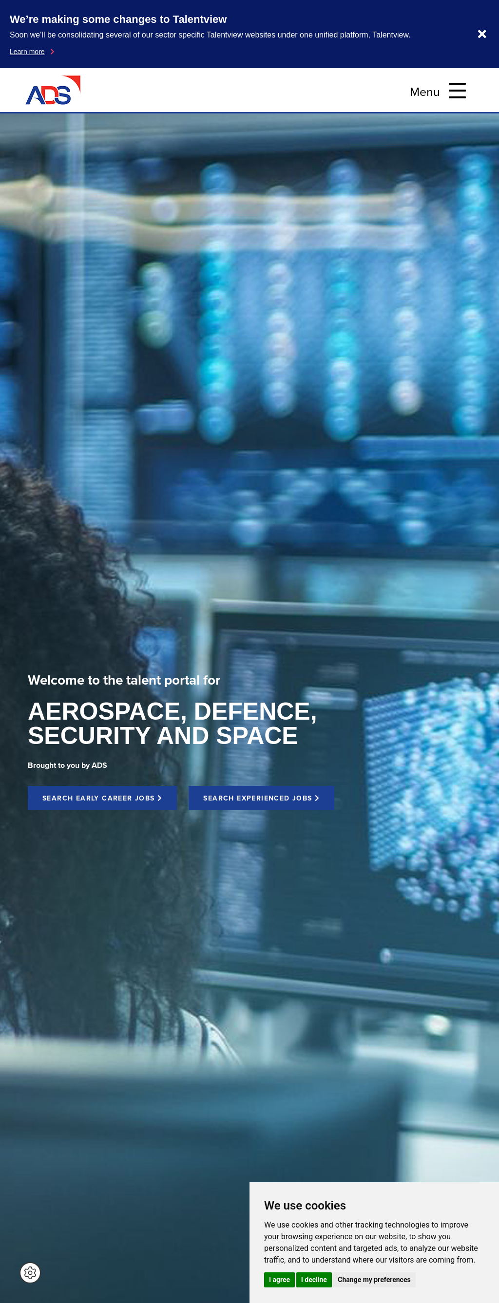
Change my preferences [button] (374, 1280)
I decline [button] (314, 1280)
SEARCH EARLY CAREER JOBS (102, 798)
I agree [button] (279, 1280)
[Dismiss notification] (482, 34)
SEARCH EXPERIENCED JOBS (261, 798)
